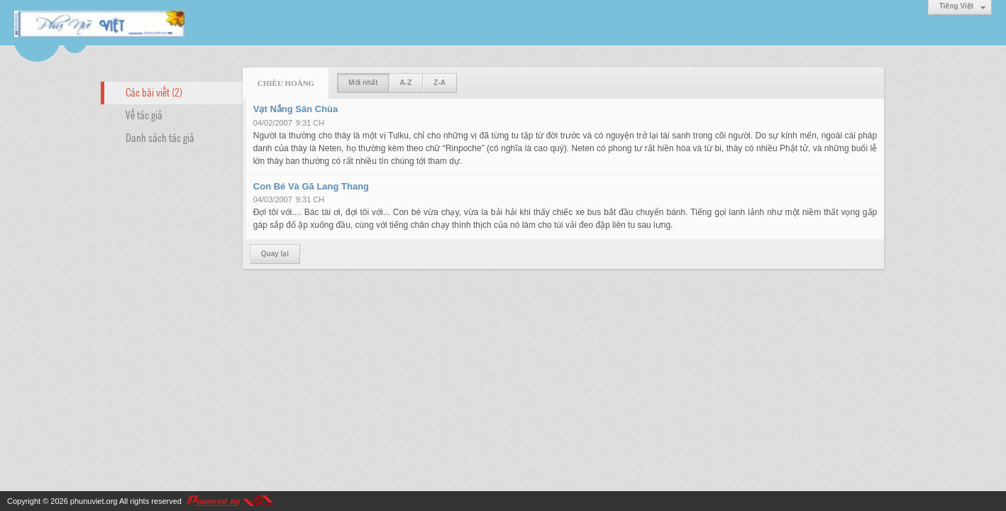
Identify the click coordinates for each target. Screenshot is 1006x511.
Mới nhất (362, 83)
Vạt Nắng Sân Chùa (295, 109)
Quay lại (275, 254)
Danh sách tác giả (160, 137)
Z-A (439, 83)
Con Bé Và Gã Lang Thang (311, 186)
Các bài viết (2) (154, 91)
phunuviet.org (94, 501)
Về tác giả (144, 114)
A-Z (406, 83)
